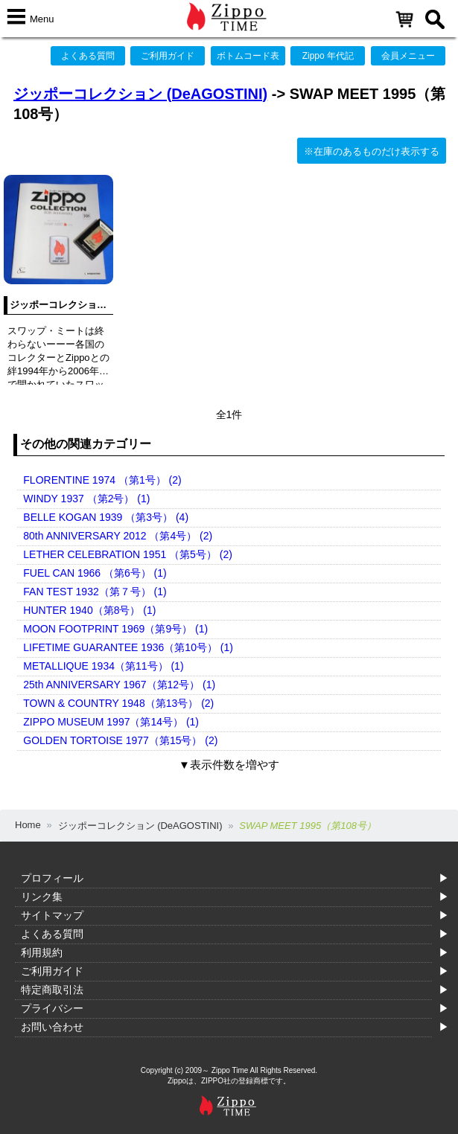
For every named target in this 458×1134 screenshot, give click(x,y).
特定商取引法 (52, 990)
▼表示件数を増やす (229, 764)
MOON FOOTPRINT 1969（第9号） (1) (115, 629)
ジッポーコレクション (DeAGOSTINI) (140, 94)
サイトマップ (52, 915)
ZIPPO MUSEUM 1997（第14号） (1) (111, 722)
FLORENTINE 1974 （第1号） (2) (102, 480)
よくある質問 (88, 56)
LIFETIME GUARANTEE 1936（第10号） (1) (128, 647)
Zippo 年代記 (328, 56)
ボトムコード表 (248, 56)
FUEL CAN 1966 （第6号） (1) (94, 573)
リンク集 (42, 897)
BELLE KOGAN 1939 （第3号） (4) (105, 517)
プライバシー (52, 1008)
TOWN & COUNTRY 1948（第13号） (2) (118, 703)
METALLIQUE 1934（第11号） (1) (103, 666)
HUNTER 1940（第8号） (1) (89, 610)
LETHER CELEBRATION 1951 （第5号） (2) (127, 554)
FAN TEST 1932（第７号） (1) (94, 592)
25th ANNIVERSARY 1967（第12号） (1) (119, 685)
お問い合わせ (52, 1027)
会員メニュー (408, 56)
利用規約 (42, 952)
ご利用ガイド (167, 56)
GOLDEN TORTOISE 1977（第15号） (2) (120, 740)
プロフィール (52, 878)
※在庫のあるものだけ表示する (371, 151)
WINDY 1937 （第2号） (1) (86, 498)
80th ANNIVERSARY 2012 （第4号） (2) (117, 536)
